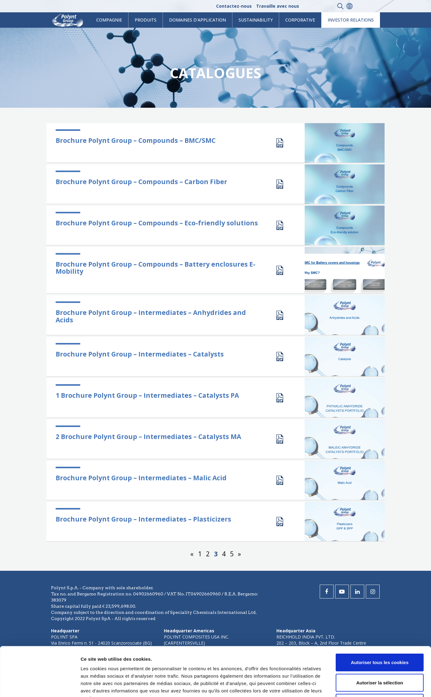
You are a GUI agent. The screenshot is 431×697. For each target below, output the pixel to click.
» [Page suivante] (239, 554)
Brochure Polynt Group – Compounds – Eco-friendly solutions (157, 223)
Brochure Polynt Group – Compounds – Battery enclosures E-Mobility (155, 268)
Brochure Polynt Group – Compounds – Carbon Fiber (141, 181)
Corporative (300, 20)
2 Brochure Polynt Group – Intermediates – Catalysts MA (148, 436)
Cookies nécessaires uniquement (379, 656)
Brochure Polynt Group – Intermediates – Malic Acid (141, 477)
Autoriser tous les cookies (380, 616)
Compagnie (109, 20)
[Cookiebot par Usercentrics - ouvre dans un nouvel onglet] (40, 685)
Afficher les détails (338, 684)
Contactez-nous (234, 6)
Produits (145, 20)
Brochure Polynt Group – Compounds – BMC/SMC (136, 140)
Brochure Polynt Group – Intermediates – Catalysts (140, 354)
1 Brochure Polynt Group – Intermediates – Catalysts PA (147, 395)
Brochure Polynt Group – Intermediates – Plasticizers (143, 519)
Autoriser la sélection (379, 636)
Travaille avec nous (277, 6)
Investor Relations (351, 20)
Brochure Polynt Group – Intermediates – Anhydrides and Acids (151, 316)
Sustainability (256, 20)
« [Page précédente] (192, 554)
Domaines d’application (197, 20)
